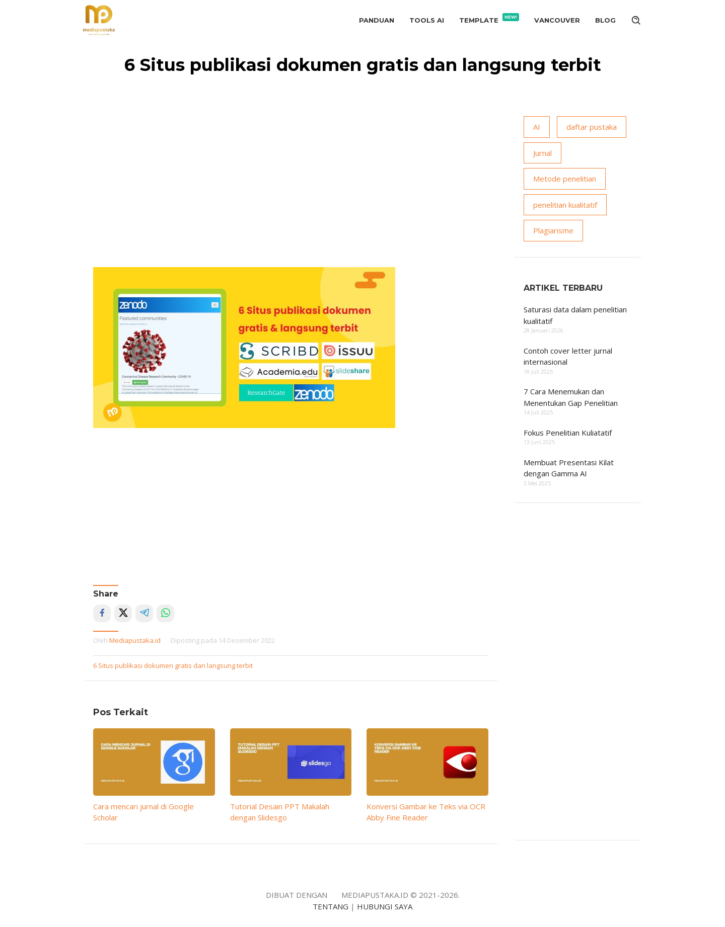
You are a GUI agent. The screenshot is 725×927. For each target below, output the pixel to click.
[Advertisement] (290, 191)
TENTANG (330, 906)
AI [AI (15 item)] (536, 127)
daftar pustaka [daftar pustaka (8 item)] (591, 127)
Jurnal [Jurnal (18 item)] (542, 153)
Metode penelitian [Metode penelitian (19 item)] (564, 179)
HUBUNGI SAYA (384, 906)
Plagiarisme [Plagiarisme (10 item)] (553, 230)
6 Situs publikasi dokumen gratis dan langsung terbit (173, 665)
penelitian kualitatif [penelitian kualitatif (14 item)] (565, 205)
